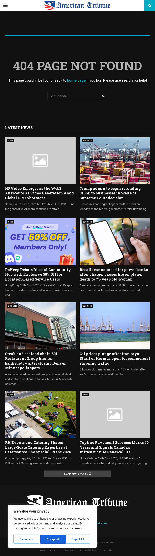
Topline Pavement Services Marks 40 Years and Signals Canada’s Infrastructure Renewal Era (114, 447)
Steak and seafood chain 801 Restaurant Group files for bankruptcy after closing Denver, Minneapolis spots (35, 360)
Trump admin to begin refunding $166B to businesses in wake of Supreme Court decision (110, 193)
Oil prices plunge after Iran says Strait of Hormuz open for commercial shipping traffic (115, 358)
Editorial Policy (88, 550)
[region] (52, 526)
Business (87, 140)
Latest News (19, 127)
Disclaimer (70, 550)
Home (43, 550)
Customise (26, 539)
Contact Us (106, 550)
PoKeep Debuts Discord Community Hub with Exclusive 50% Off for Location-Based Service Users (38, 274)
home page (76, 80)
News (10, 140)
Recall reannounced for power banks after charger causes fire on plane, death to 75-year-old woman (114, 274)
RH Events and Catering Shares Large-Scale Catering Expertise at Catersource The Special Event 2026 (38, 447)
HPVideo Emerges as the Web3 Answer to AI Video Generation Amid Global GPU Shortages (39, 193)
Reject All (53, 539)
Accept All (78, 539)
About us (55, 550)
